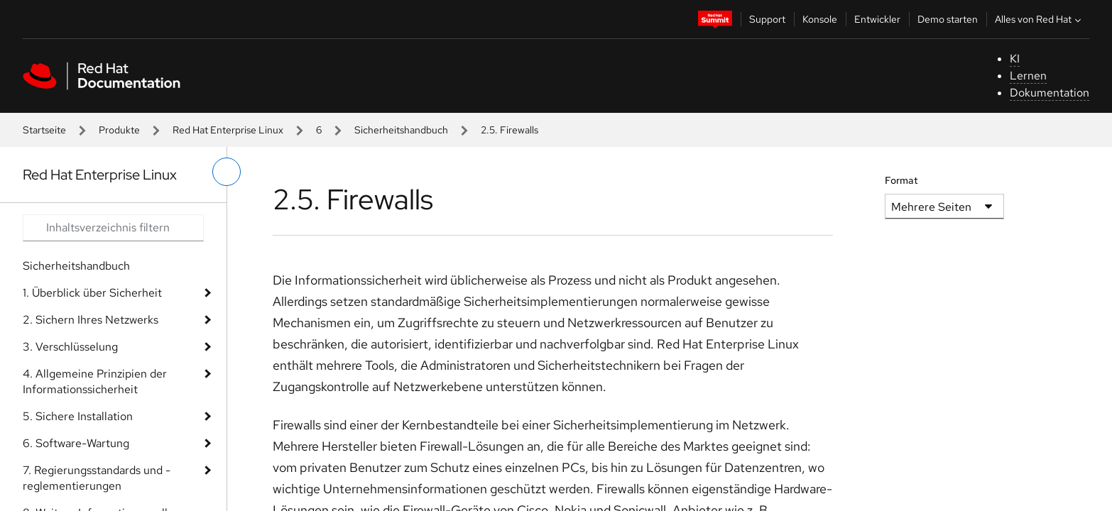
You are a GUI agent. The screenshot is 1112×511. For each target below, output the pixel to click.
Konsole (819, 19)
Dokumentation (1049, 92)
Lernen (1028, 75)
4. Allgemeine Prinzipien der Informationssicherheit (95, 381)
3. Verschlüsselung (70, 346)
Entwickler (877, 19)
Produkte (119, 129)
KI (1015, 58)
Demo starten (947, 19)
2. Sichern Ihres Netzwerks (90, 319)
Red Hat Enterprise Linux (228, 129)
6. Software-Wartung (76, 443)
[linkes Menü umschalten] (226, 172)
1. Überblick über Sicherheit (92, 292)
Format (901, 180)
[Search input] (113, 227)
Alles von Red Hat (1039, 19)
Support (767, 19)
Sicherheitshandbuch (401, 129)
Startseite (44, 129)
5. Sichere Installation (78, 416)
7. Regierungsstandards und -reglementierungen (96, 478)
